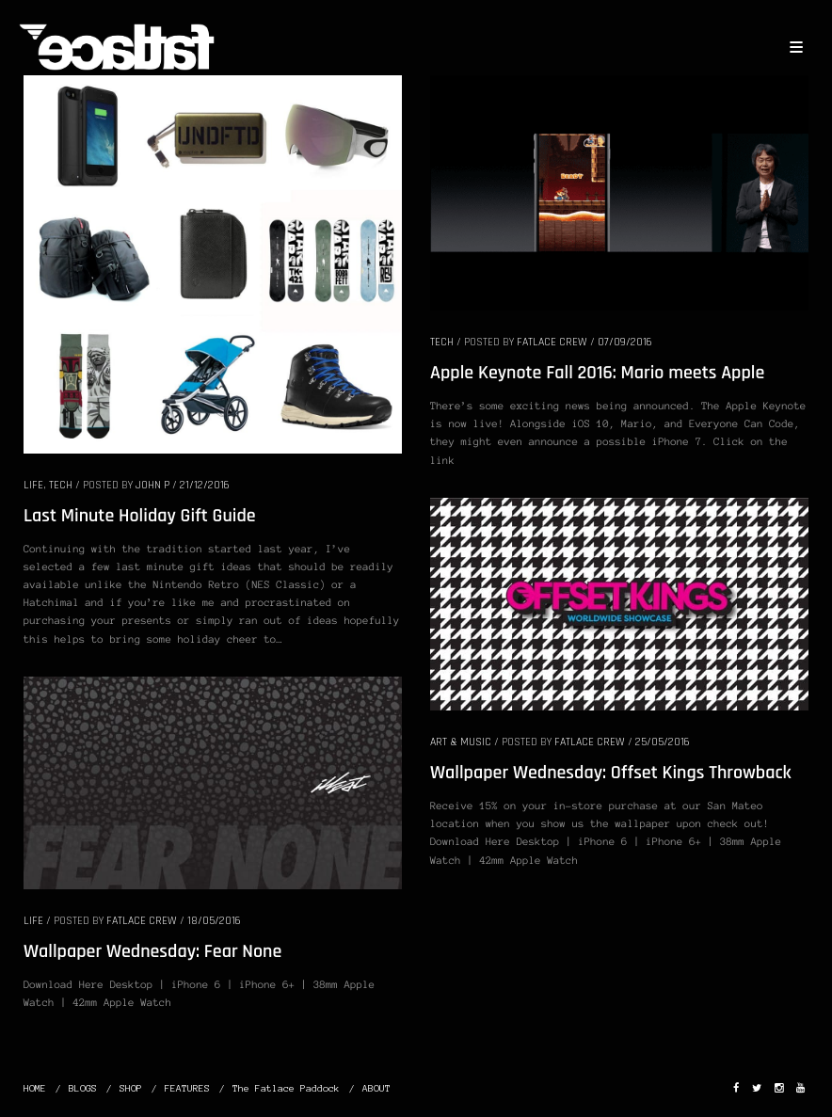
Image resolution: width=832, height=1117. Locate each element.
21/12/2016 (205, 485)
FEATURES (187, 1088)
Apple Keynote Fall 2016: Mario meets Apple (597, 372)
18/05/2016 (214, 921)
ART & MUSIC (460, 742)
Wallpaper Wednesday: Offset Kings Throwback (611, 772)
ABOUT (376, 1088)
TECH (60, 485)
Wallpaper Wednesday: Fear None (152, 951)
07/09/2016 (625, 342)
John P (152, 485)
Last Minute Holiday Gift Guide (140, 515)
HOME (35, 1088)
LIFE (33, 485)
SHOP (131, 1088)
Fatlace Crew (552, 342)
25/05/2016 (662, 742)
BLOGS (83, 1088)
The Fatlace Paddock (286, 1088)
